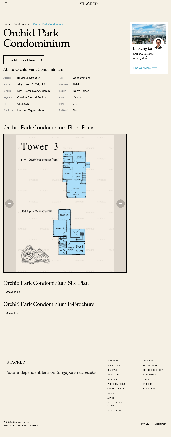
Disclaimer (160, 423)
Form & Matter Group (27, 425)
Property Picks (116, 383)
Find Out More (145, 67)
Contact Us (149, 379)
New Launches (151, 365)
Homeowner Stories (114, 404)
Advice (111, 397)
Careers (147, 383)
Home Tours (114, 410)
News (110, 393)
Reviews (112, 369)
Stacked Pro (114, 365)
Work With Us (150, 374)
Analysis (112, 379)
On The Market (115, 388)
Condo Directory (153, 369)
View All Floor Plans (23, 59)
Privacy (145, 423)
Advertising (149, 388)
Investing (113, 374)
